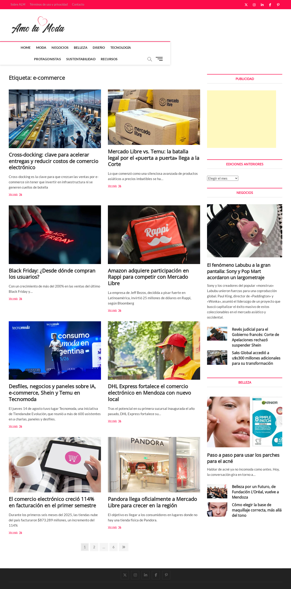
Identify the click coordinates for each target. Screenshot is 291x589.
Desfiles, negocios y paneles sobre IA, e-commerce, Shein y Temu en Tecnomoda (52, 381)
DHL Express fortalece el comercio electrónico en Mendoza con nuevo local (149, 381)
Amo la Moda (18, 580)
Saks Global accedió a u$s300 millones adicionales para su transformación (256, 347)
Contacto (78, 4)
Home (16, 47)
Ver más (19, 183)
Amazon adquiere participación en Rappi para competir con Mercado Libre (148, 266)
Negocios (50, 47)
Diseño (89, 47)
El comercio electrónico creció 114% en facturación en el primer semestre (52, 490)
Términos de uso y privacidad (49, 4)
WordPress (73, 580)
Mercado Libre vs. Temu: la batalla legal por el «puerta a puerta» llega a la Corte (153, 146)
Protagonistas (140, 47)
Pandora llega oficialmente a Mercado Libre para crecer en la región (152, 490)
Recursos (201, 47)
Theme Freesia (56, 580)
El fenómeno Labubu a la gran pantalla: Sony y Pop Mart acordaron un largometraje (238, 260)
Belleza (71, 47)
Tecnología (111, 47)
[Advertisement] (241, 108)
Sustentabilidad (173, 47)
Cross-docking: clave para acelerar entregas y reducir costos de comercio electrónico (53, 150)
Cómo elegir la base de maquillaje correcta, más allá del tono (257, 499)
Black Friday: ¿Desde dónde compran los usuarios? (52, 262)
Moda (31, 47)
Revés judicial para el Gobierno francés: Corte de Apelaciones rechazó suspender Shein (255, 326)
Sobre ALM (18, 4)
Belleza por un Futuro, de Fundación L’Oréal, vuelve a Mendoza (255, 480)
